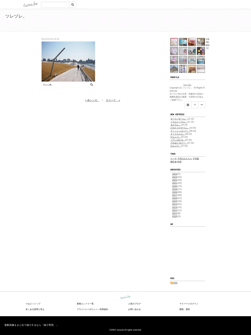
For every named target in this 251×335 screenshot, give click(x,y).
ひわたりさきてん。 (179, 128)
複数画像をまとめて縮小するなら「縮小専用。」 (31, 325)
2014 (174, 204)
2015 (174, 201)
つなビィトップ (33, 303)
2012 (174, 210)
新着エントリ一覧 (85, 303)
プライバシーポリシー (87, 309)
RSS (174, 283)
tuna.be (125, 297)
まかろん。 (175, 125)
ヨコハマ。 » (113, 100)
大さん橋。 (48, 85)
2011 (174, 213)
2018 (174, 192)
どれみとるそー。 (178, 143)
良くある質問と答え (35, 309)
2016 (174, 198)
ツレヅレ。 (16, 16)
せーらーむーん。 (178, 119)
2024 (174, 174)
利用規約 (104, 309)
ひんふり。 (175, 137)
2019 (174, 189)
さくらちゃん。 (177, 134)
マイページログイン (188, 303)
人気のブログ (134, 303)
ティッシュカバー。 (179, 131)
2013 (174, 207)
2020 (174, 186)
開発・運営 (184, 309)
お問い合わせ (134, 309)
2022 (174, 180)
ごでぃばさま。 (177, 140)
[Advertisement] (205, 21)
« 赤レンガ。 (92, 100)
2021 (174, 183)
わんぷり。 (175, 146)
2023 (174, 177)
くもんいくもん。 (178, 122)
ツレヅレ (187, 85)
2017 (174, 195)
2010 (174, 216)
